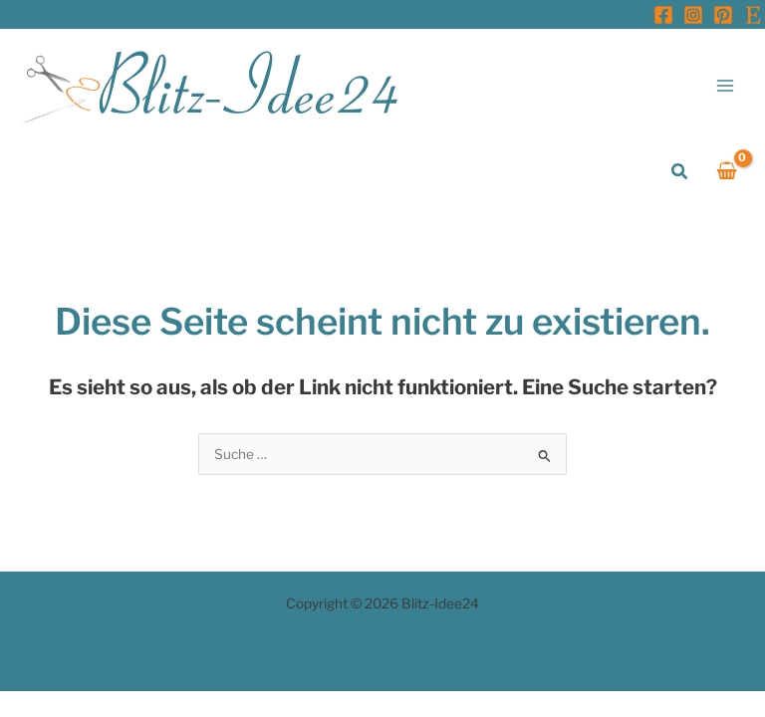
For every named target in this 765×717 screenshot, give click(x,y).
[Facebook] (663, 15)
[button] (680, 171)
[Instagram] (693, 15)
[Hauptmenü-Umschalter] (725, 85)
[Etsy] (753, 15)
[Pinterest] (723, 15)
